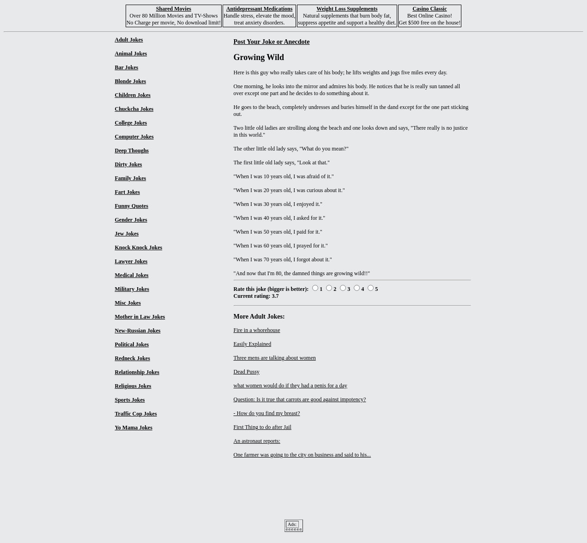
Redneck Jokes (132, 358)
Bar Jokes (127, 67)
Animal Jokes (131, 53)
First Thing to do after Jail (262, 427)
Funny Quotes (131, 206)
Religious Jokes (133, 386)
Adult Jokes (129, 39)
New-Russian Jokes (138, 330)
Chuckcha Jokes (134, 109)
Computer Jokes (134, 136)
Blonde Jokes (130, 81)
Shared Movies (173, 9)
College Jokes (131, 123)
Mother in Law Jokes (140, 317)
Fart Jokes (127, 192)
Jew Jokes (127, 233)
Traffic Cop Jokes (136, 413)
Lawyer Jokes (131, 261)
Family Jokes (130, 178)
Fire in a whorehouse (257, 330)
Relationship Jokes (137, 372)
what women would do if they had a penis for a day (290, 385)
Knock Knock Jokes (139, 247)
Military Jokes (132, 289)
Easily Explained (253, 344)
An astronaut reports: (257, 441)
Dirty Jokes (128, 164)
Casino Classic (429, 9)
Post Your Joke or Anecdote (272, 41)
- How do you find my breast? (267, 413)
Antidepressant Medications (259, 9)
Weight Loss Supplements (346, 9)
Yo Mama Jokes (133, 427)
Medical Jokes (132, 275)
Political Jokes (132, 344)
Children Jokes (133, 95)
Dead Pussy (247, 371)
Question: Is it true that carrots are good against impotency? (300, 399)
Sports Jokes (130, 400)
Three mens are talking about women (275, 358)
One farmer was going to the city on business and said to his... (302, 455)
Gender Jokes (131, 220)
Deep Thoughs (132, 150)
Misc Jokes (128, 303)
